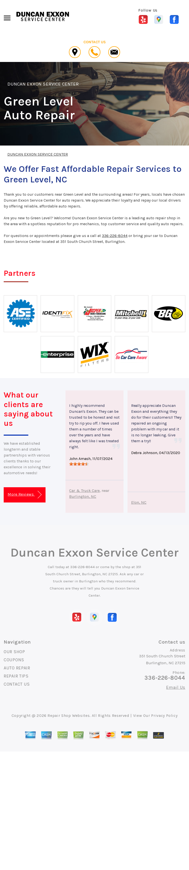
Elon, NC (138, 502)
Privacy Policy (164, 715)
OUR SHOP (14, 651)
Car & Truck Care (84, 490)
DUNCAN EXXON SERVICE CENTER (43, 84)
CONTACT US (17, 684)
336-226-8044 (114, 235)
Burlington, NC (82, 496)
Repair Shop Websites (68, 715)
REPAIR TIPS (16, 676)
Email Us (175, 687)
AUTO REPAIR (17, 668)
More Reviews (24, 495)
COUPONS (14, 660)
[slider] (79, 464)
